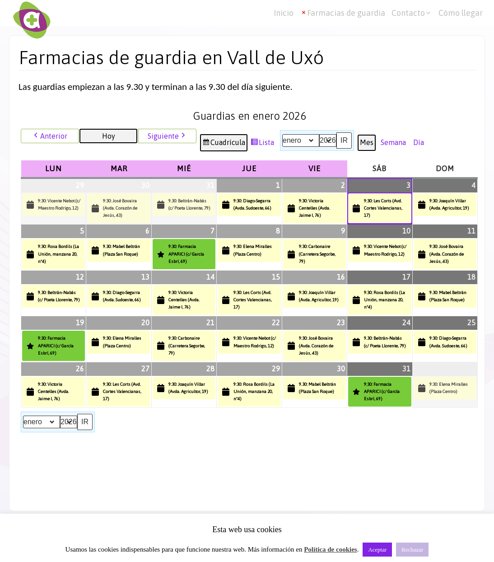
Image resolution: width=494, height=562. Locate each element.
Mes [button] (366, 142)
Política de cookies (330, 549)
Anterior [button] (49, 136)
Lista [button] (262, 143)
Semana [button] (393, 142)
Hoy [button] (108, 136)
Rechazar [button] (412, 549)
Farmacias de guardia (346, 13)
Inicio (284, 13)
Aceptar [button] (377, 549)
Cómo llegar (460, 13)
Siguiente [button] (167, 136)
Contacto (408, 13)
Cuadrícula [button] (223, 143)
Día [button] (418, 142)
